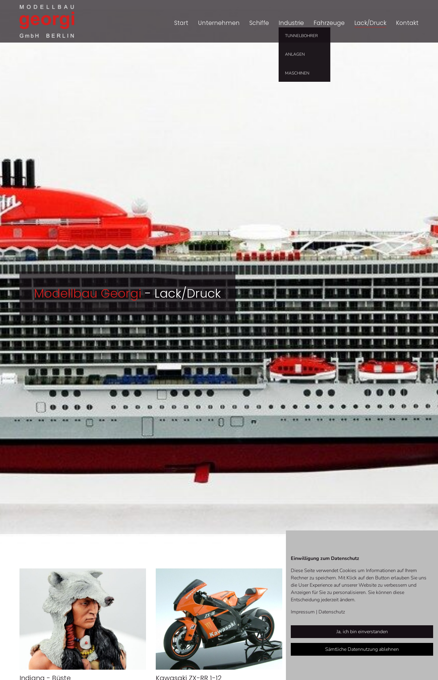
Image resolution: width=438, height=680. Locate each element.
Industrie (291, 23)
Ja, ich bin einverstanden (362, 631)
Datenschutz (331, 612)
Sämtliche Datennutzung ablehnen (362, 649)
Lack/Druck (370, 23)
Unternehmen (219, 23)
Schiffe (259, 23)
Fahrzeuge (329, 23)
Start (181, 23)
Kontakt (407, 23)
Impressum (303, 612)
